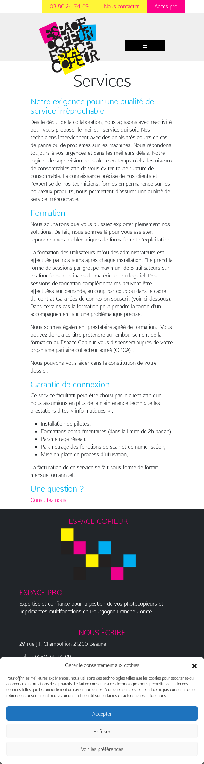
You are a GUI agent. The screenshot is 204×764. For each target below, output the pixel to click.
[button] (194, 665)
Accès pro (166, 6)
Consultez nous (48, 499)
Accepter (102, 713)
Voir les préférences (102, 749)
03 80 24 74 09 (69, 6)
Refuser (102, 731)
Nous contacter (121, 6)
